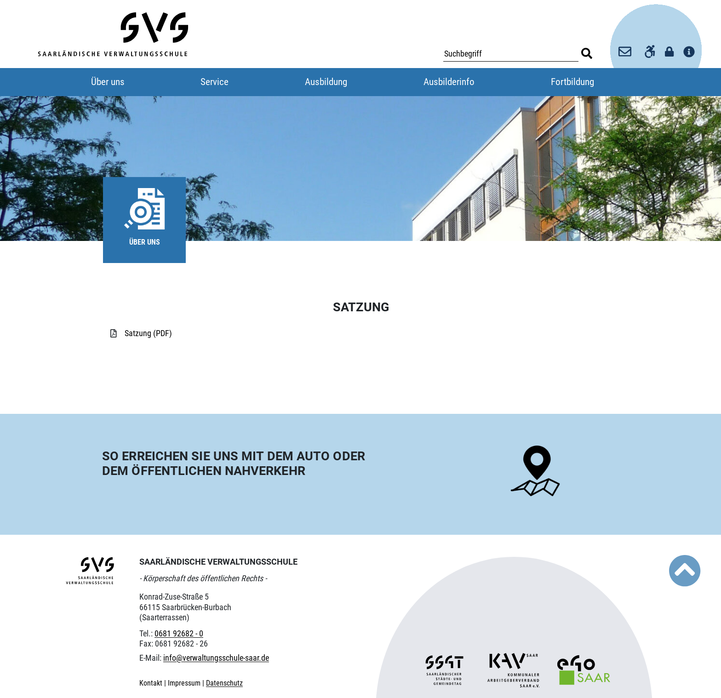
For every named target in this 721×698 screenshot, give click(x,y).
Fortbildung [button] (572, 81)
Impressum (185, 683)
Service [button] (214, 81)
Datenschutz (224, 683)
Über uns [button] (108, 81)
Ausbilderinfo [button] (449, 81)
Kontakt (151, 683)
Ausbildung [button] (326, 81)
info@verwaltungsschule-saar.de (216, 658)
